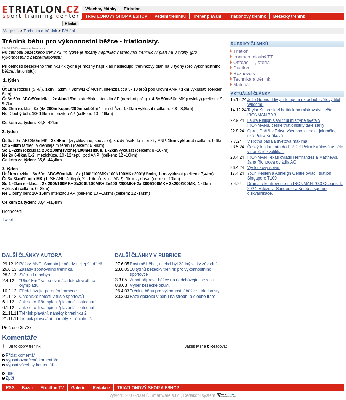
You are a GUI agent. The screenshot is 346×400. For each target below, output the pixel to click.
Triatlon (240, 51)
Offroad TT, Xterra (251, 62)
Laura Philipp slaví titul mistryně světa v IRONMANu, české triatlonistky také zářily (285, 123)
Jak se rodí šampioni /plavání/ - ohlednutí (57, 302)
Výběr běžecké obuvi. (150, 285)
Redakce (101, 387)
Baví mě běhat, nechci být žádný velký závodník (174, 263)
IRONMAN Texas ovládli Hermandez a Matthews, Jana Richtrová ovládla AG (292, 160)
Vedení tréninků (170, 16)
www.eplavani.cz (33, 48)
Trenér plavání (207, 16)
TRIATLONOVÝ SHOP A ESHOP (116, 16)
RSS (10, 387)
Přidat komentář (18, 355)
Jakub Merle (195, 346)
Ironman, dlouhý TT (253, 56)
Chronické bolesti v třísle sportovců (51, 296)
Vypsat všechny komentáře (29, 364)
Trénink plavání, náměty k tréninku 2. (53, 313)
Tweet (7, 219)
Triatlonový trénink (247, 16)
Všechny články (100, 9)
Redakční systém (210, 395)
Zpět (8, 378)
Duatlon (241, 67)
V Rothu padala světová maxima (277, 141)
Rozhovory (244, 73)
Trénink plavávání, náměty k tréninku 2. (55, 318)
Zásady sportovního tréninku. (46, 269)
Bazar (27, 387)
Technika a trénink (40, 30)
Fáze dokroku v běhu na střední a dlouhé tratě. (173, 296)
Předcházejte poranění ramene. (48, 291)
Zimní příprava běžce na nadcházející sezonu (172, 279)
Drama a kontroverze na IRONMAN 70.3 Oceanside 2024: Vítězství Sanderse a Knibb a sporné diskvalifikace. (295, 188)
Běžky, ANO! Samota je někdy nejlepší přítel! (60, 263)
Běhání (68, 30)
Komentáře (19, 337)
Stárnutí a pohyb (34, 275)
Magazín (11, 30)
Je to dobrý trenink (25, 346)
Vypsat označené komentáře (30, 360)
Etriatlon (132, 9)
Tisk (7, 373)
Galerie (78, 387)
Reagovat (217, 346)
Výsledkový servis (263, 167)
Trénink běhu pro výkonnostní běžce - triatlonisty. (175, 291)
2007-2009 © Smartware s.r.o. (153, 395)
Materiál (241, 84)
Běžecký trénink (289, 16)
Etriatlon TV (52, 387)
